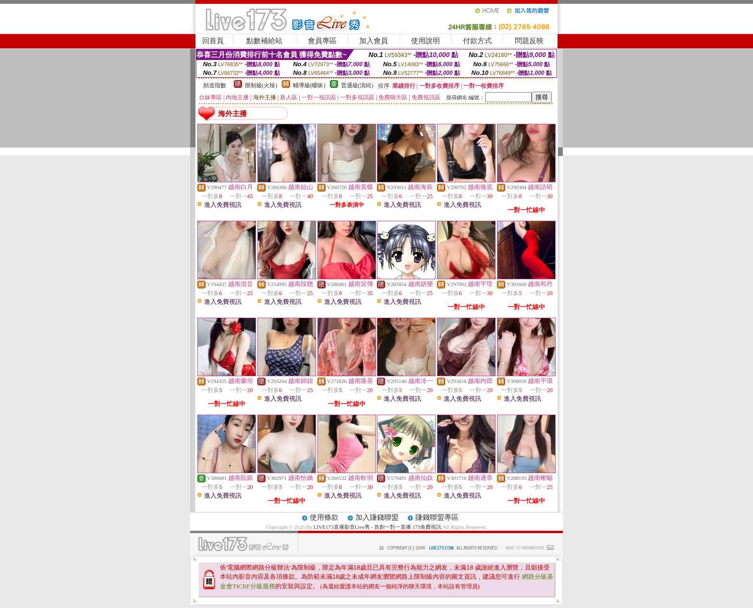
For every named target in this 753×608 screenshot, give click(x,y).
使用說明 (425, 41)
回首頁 (213, 41)
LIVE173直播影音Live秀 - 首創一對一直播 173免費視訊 (377, 527)
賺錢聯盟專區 (437, 517)
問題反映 (529, 41)
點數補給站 (264, 41)
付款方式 (477, 41)
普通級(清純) (357, 85)
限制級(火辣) (261, 85)
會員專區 (322, 41)
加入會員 (373, 41)
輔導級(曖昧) (309, 85)
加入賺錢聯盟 (377, 517)
